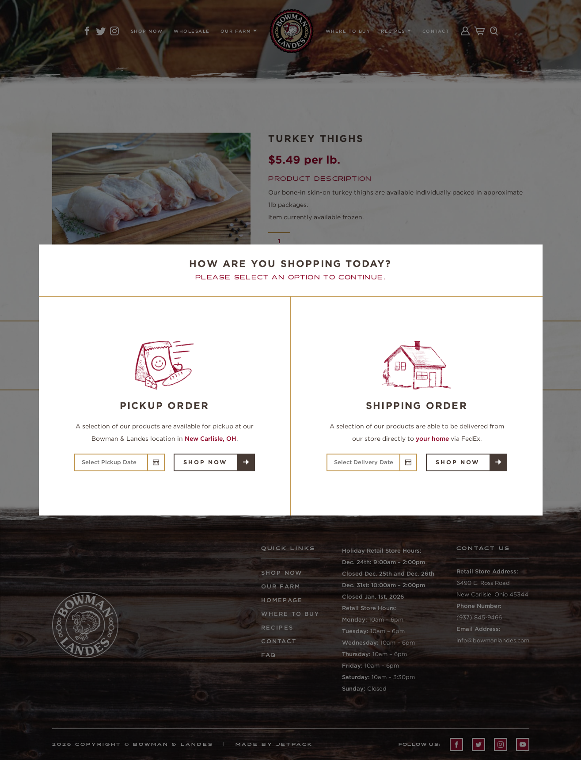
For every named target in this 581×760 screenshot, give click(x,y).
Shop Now (205, 462)
